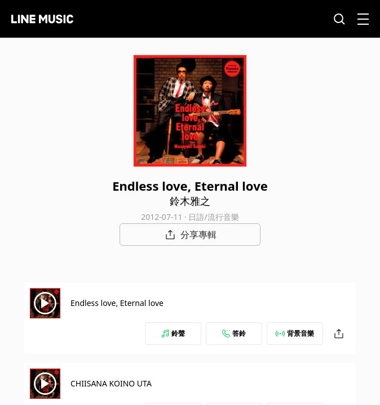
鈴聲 (173, 333)
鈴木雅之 (190, 201)
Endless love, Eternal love (117, 303)
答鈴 (234, 333)
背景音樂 (295, 333)
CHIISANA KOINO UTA (111, 383)
